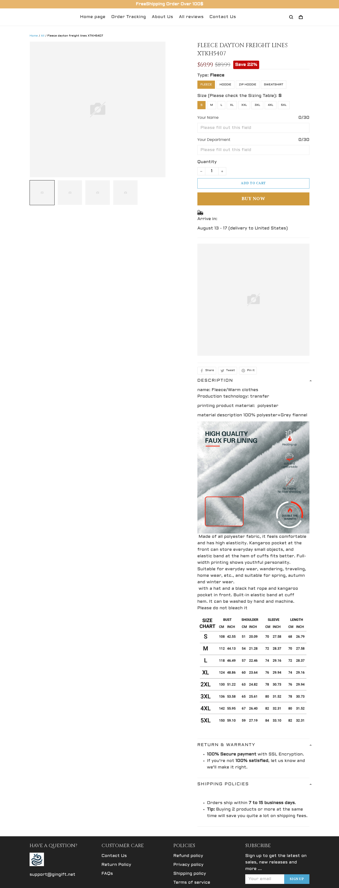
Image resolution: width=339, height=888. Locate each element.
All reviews (191, 17)
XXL (244, 105)
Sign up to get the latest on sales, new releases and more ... (276, 862)
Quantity (207, 162)
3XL (257, 105)
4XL (270, 105)
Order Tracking (128, 17)
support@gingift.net (52, 875)
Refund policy (188, 856)
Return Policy (116, 865)
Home (34, 35)
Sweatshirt (273, 84)
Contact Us (222, 17)
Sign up (297, 879)
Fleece (217, 75)
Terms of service (191, 883)
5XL (284, 105)
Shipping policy (189, 874)
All (42, 35)
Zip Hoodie (247, 84)
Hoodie (225, 84)
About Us (162, 17)
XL (231, 105)
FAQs (107, 874)
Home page (93, 17)
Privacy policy (188, 865)
